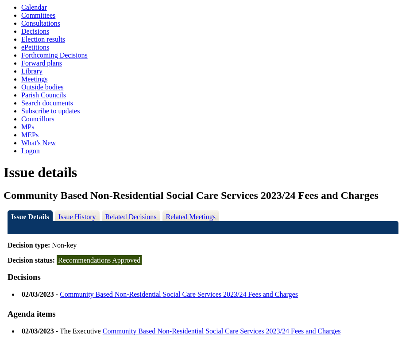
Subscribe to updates (50, 111)
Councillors (37, 119)
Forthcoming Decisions (54, 55)
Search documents (47, 103)
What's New (38, 143)
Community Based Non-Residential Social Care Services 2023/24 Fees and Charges (179, 294)
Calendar (34, 7)
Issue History (77, 217)
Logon (30, 151)
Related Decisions (131, 217)
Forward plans (41, 63)
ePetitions (35, 47)
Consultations (40, 23)
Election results (43, 39)
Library (32, 71)
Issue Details (30, 217)
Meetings (34, 79)
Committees (38, 15)
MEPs (30, 135)
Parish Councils (43, 95)
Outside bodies (42, 87)
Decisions (35, 31)
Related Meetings (191, 217)
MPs (27, 127)
